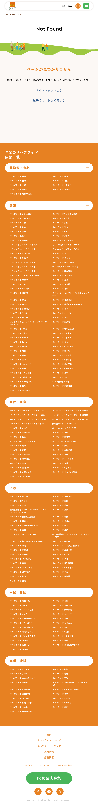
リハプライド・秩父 (18, 329)
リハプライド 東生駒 (19, 496)
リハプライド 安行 (18, 231)
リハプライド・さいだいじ (21, 623)
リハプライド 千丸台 (19, 313)
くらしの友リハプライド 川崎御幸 (24, 275)
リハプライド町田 (60, 231)
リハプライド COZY (19, 258)
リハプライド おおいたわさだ (23, 678)
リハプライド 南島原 (19, 682)
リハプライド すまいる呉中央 (23, 636)
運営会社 (28, 765)
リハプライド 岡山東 (19, 640)
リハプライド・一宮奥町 (62, 459)
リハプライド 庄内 (60, 530)
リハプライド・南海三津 (62, 636)
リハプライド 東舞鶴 (19, 550)
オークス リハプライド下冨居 (23, 441)
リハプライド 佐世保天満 (21, 711)
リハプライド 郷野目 (61, 189)
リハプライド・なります (20, 364)
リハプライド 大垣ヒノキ (21, 472)
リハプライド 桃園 (60, 432)
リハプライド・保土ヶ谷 (62, 368)
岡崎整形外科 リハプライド (64, 424)
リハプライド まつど (61, 342)
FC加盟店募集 (49, 778)
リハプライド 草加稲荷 (62, 271)
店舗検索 (49, 757)
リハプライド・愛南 (61, 632)
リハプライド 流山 (18, 300)
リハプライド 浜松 (60, 446)
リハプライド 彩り (60, 227)
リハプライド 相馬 (60, 176)
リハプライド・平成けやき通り (65, 689)
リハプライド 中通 (18, 185)
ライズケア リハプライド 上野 (65, 267)
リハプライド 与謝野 (61, 541)
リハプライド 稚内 (60, 181)
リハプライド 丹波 (60, 510)
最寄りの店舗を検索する (49, 100)
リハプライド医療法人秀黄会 (22, 517)
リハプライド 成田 (18, 351)
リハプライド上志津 (61, 218)
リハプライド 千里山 (61, 521)
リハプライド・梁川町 (61, 185)
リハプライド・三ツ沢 (19, 289)
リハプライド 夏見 (60, 280)
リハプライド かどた (19, 614)
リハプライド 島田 (60, 454)
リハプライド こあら (19, 428)
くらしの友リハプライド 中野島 (66, 245)
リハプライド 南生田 (19, 240)
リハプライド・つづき (61, 313)
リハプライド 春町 (60, 707)
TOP (8, 14)
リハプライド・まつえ (61, 338)
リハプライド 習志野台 (20, 390)
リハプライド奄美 (60, 669)
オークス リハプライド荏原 (64, 428)
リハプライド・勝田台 (61, 360)
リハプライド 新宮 (60, 525)
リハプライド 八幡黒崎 (20, 689)
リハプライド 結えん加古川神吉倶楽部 (26, 541)
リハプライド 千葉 (18, 223)
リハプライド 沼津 (60, 463)
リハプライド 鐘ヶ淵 (19, 317)
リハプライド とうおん (62, 623)
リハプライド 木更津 (19, 280)
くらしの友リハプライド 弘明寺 (66, 249)
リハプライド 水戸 (60, 289)
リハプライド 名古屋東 (20, 454)
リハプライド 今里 (60, 572)
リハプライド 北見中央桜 (21, 194)
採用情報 (49, 751)
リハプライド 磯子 (60, 309)
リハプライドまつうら (19, 669)
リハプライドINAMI (18, 501)
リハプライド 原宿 (18, 284)
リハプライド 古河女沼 (62, 275)
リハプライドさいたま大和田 (64, 214)
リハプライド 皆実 (60, 601)
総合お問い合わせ (65, 765)
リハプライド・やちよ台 (20, 373)
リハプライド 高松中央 (20, 601)
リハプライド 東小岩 (61, 351)
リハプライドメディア (49, 746)
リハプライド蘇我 (60, 223)
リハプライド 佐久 (18, 437)
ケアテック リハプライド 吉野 (23, 534)
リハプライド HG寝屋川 (62, 563)
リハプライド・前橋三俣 (20, 377)
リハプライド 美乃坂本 (20, 468)
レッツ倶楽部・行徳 (18, 346)
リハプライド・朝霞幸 (61, 355)
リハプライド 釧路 (18, 176)
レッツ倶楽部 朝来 (18, 581)
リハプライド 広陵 (18, 505)
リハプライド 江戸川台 (20, 218)
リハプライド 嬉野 (60, 674)
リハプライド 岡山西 (19, 649)
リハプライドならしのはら (21, 214)
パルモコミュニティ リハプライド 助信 (27, 424)
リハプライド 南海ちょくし (22, 632)
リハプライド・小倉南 (19, 698)
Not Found (16, 14)
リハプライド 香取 (18, 360)
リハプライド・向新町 (61, 703)
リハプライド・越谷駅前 (62, 346)
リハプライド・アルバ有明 (21, 610)
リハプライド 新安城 (61, 437)
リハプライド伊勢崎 (61, 236)
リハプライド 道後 (60, 640)
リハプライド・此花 (61, 554)
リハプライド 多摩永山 (20, 309)
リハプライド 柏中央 (19, 342)
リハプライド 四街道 (19, 293)
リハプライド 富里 (60, 317)
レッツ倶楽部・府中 (61, 382)
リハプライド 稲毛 (18, 386)
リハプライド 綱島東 (61, 322)
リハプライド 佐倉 (18, 227)
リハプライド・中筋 (18, 605)
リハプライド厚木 (17, 236)
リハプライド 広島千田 (20, 645)
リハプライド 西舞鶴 (61, 576)
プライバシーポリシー (45, 765)
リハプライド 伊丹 (60, 505)
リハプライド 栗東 (18, 563)
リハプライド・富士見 (61, 333)
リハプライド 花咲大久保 (63, 329)
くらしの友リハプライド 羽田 (23, 262)
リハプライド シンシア (62, 614)
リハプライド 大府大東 (20, 432)
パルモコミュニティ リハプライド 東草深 (70, 410)
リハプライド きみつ (61, 258)
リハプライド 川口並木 (62, 300)
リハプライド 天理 (60, 559)
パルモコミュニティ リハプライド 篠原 (27, 415)
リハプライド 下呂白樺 (20, 476)
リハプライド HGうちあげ (21, 568)
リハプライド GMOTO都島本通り (25, 525)
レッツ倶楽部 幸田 (18, 463)
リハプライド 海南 (18, 546)
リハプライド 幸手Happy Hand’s (67, 304)
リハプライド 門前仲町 (62, 386)
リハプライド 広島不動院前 (22, 627)
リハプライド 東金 (18, 368)
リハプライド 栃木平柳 (62, 364)
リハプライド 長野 (18, 450)
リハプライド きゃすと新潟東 (65, 472)
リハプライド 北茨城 (61, 284)
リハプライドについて (49, 740)
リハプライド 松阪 (60, 517)
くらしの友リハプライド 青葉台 (23, 271)
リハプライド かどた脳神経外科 (66, 645)
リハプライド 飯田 (18, 446)
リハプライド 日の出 (19, 338)
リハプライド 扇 (59, 253)
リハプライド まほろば (62, 496)
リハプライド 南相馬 (19, 189)
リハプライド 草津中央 (62, 550)
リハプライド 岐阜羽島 (20, 459)
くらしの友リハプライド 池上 (23, 249)
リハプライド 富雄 (18, 530)
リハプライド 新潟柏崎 (62, 450)
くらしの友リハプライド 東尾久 (23, 245)
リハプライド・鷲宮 (18, 333)
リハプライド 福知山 (19, 521)
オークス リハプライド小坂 (64, 441)
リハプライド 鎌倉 (18, 355)
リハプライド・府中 (18, 304)
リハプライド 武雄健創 (20, 694)
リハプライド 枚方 (18, 576)
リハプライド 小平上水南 (63, 262)
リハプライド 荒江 (60, 678)
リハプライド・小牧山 (61, 468)
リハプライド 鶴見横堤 (20, 572)
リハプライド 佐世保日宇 (21, 703)
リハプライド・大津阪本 (62, 568)
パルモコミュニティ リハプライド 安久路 (70, 419)
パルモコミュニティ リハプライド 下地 (27, 410)
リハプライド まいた (61, 377)
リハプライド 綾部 (60, 501)
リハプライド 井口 (60, 627)
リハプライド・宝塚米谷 (20, 559)
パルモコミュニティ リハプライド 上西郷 (28, 419)
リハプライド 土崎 (18, 181)
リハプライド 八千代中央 (21, 382)
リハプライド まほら (19, 674)
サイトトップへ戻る (49, 90)
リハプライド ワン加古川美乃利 (66, 546)
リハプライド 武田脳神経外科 (23, 618)
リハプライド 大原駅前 (62, 610)
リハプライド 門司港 (61, 698)
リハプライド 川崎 (60, 373)
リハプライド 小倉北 (19, 707)
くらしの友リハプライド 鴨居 (23, 267)
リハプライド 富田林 (19, 554)
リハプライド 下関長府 (62, 605)
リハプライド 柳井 (60, 618)
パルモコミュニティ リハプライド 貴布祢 (70, 415)
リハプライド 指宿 (60, 694)
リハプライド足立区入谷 (62, 240)
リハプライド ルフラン (20, 253)
